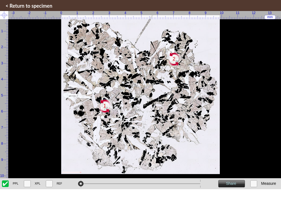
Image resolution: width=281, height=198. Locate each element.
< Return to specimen (28, 6)
